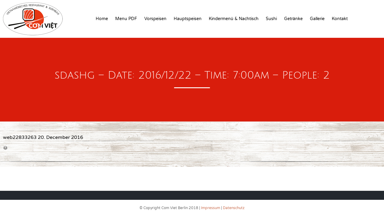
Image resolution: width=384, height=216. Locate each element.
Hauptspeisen (188, 18)
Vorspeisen (155, 18)
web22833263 (20, 137)
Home (102, 18)
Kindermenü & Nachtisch (234, 18)
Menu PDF (126, 18)
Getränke (293, 18)
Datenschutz (233, 208)
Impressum (210, 208)
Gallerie (317, 18)
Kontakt (340, 18)
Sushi (271, 18)
